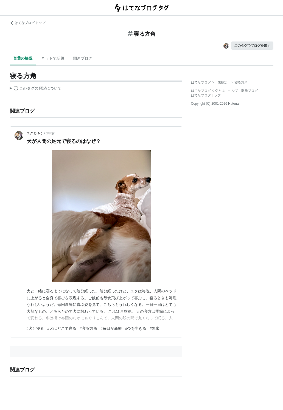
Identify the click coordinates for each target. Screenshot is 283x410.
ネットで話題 (52, 58)
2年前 (50, 133)
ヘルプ (233, 91)
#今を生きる (136, 328)
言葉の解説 (22, 58)
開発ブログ (249, 91)
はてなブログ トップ (27, 23)
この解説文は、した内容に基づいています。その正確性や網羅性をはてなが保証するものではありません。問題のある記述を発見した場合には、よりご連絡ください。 (36, 89)
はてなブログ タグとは (208, 91)
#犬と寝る (35, 328)
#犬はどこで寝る (61, 328)
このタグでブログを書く (252, 46)
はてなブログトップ (206, 95)
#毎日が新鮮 (111, 328)
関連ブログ (82, 58)
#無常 (154, 328)
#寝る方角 (88, 328)
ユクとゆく (35, 133)
